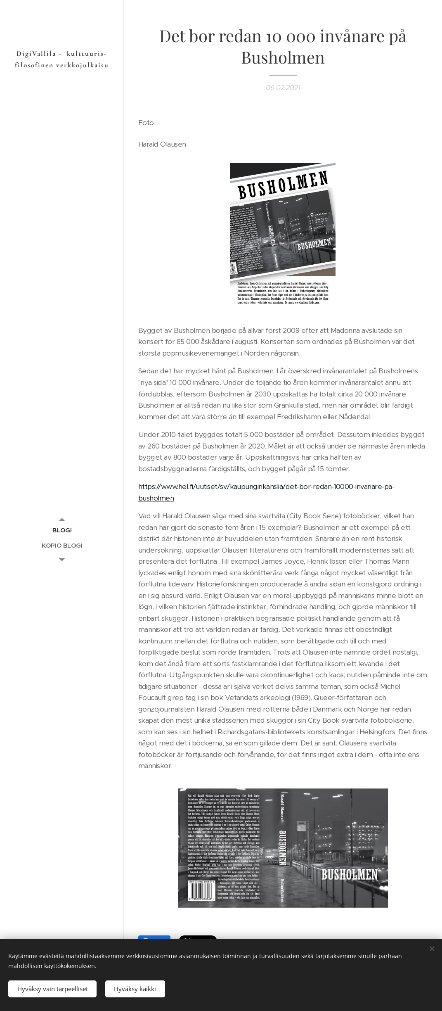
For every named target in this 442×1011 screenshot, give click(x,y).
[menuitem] (61, 530)
